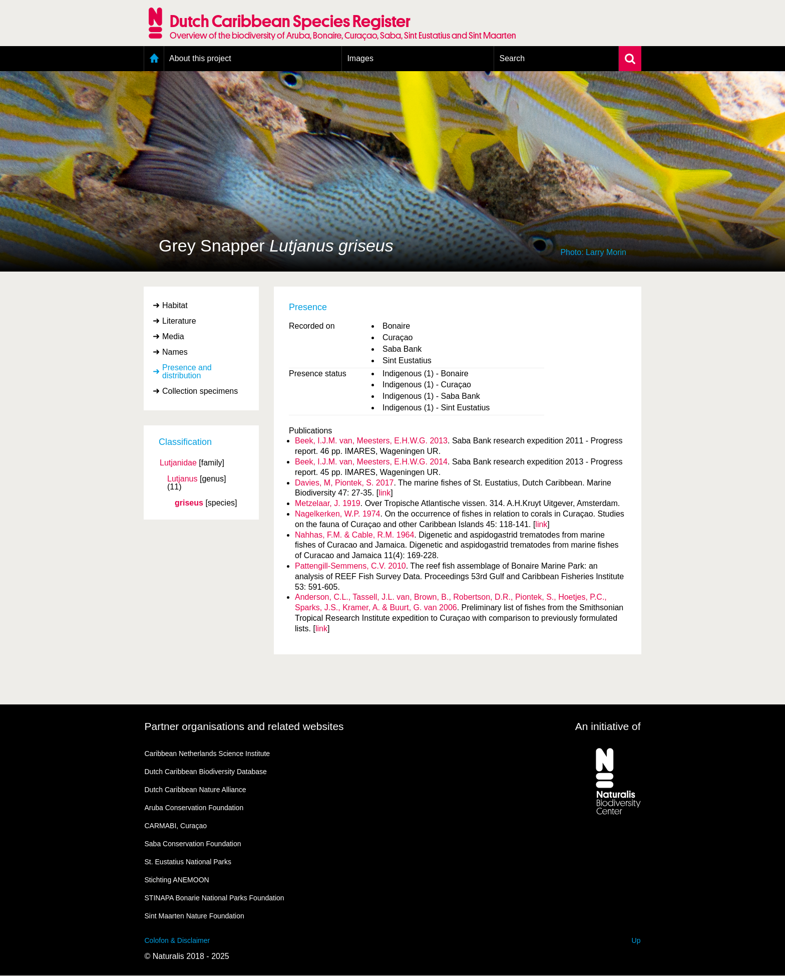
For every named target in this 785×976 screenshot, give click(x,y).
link (384, 493)
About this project (200, 58)
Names (175, 352)
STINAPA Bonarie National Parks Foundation (214, 898)
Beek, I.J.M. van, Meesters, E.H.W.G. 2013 (371, 440)
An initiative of (608, 726)
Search (512, 58)
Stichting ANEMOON (177, 880)
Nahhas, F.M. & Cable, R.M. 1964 (354, 535)
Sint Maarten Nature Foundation (194, 916)
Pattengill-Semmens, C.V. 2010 (350, 566)
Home (154, 58)
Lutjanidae (178, 463)
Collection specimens (200, 391)
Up (636, 940)
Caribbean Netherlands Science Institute (207, 754)
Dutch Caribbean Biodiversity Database (206, 772)
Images (360, 58)
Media (173, 336)
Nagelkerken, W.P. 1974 (337, 514)
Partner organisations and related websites (244, 726)
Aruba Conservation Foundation (194, 808)
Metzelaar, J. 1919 (327, 503)
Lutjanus (182, 479)
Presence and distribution (187, 371)
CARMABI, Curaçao (176, 826)
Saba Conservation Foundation (193, 844)
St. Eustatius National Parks (188, 862)
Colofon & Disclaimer (177, 940)
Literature (179, 321)
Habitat (175, 305)
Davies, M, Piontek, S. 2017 (344, 482)
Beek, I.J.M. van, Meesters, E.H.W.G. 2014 (371, 461)
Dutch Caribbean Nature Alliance (195, 790)
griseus (189, 503)
